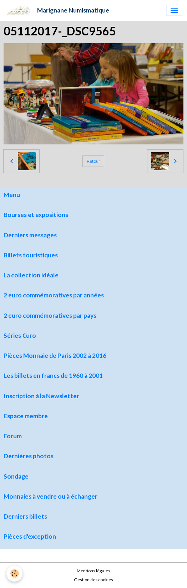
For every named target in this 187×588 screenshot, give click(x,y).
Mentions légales (93, 570)
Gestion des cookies (93, 579)
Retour (93, 161)
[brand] (57, 10)
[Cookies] (14, 573)
